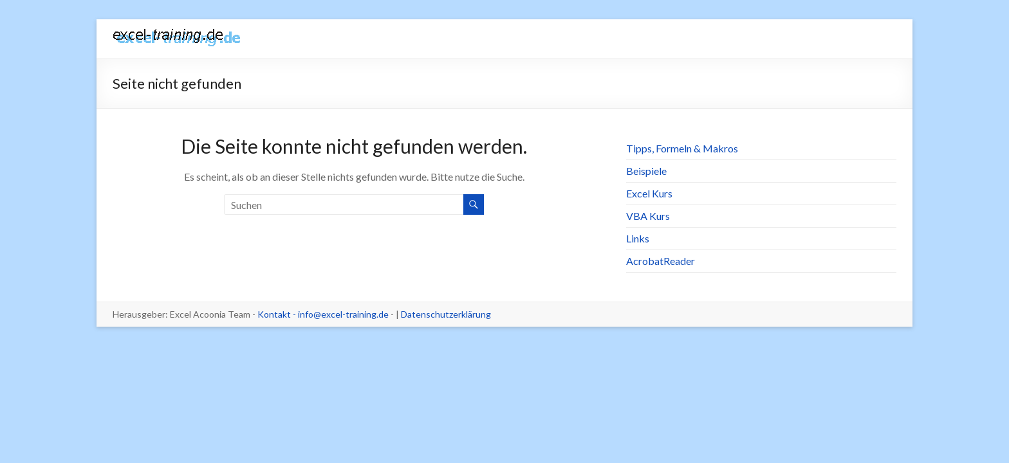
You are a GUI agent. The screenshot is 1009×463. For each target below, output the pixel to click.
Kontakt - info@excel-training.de (323, 314)
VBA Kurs (648, 216)
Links (637, 238)
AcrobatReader (660, 261)
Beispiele (646, 171)
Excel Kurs (649, 193)
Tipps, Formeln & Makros (682, 148)
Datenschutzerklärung (446, 314)
